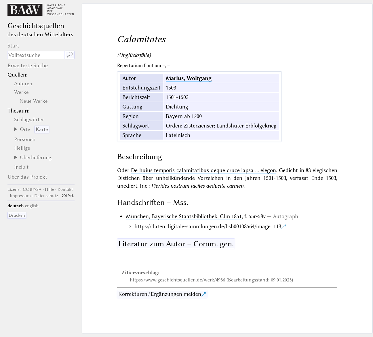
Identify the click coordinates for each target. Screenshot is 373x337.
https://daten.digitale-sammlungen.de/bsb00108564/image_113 (207, 226)
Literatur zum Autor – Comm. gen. (176, 243)
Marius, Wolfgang (189, 78)
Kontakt (65, 189)
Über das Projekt (27, 177)
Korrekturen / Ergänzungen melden (159, 294)
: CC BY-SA (24, 189)
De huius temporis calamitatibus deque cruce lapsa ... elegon (203, 170)
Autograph (285, 216)
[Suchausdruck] (36, 55)
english (32, 205)
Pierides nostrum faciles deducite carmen (197, 185)
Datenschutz (46, 195)
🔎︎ (69, 55)
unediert (127, 185)
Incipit (21, 167)
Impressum (20, 195)
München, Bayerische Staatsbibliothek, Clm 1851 (184, 216)
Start (13, 45)
